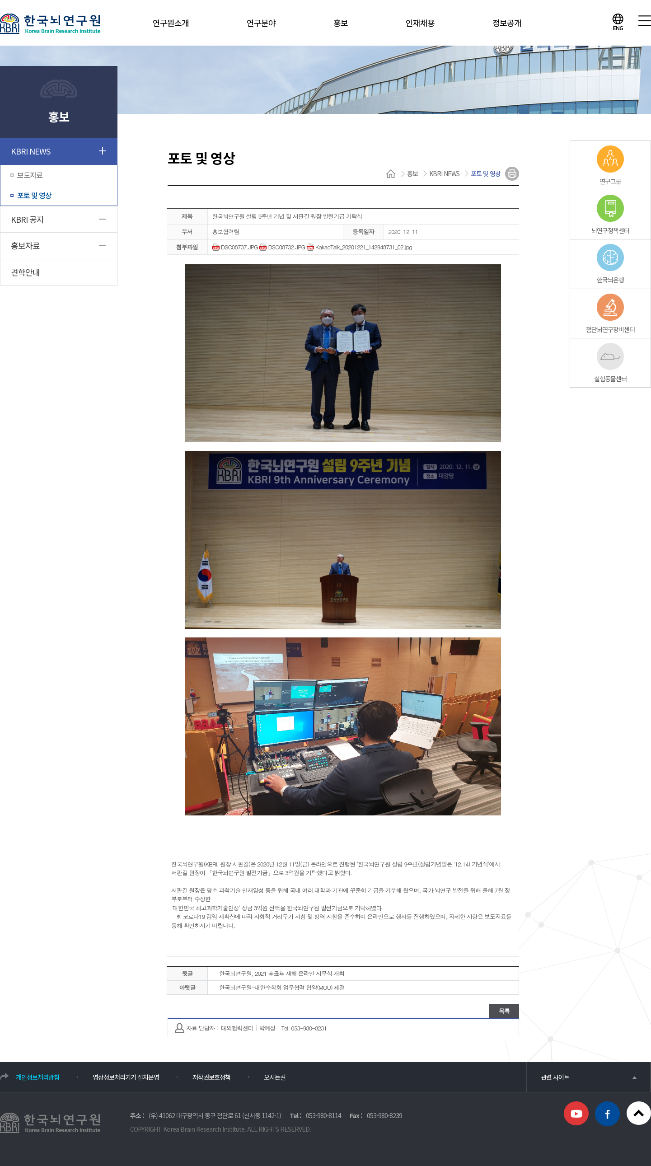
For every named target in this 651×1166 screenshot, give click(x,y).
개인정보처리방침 (37, 1077)
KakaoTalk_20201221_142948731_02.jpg (359, 247)
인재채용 (420, 22)
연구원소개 (171, 22)
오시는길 (275, 1077)
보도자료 (29, 174)
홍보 (340, 22)
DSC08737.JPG (235, 247)
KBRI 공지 (27, 219)
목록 (504, 1011)
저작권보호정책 (211, 1077)
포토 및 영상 (34, 195)
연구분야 (261, 22)
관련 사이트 (589, 1077)
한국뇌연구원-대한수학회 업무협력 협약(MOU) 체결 (282, 987)
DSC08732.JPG (282, 247)
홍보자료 (25, 245)
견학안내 (25, 272)
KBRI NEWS (30, 151)
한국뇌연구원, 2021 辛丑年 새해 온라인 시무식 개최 (281, 973)
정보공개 (506, 22)
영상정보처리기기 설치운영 (126, 1077)
